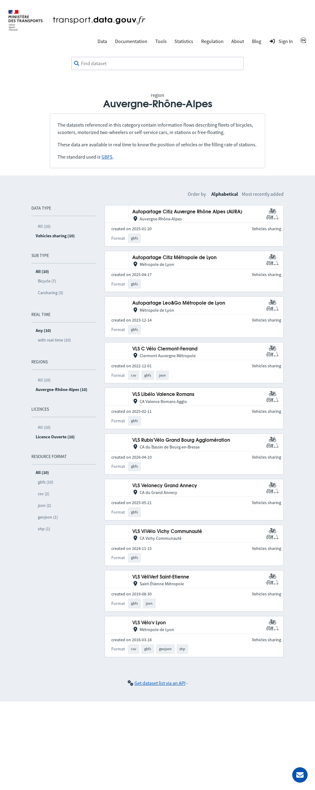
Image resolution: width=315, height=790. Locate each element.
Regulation (212, 41)
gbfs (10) (45, 482)
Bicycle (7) (47, 281)
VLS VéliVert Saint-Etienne (160, 577)
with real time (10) (54, 340)
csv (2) (43, 493)
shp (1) (44, 528)
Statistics (183, 41)
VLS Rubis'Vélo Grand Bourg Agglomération (181, 440)
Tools (161, 41)
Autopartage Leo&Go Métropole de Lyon (178, 303)
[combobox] (157, 63)
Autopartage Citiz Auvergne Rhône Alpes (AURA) (187, 212)
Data (102, 41)
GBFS (107, 157)
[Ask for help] (300, 775)
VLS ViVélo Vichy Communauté (167, 531)
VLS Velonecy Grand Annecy (164, 486)
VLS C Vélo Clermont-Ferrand (164, 349)
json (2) (44, 505)
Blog (256, 41)
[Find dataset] (157, 63)
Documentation (131, 41)
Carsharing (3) (50, 292)
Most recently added (263, 194)
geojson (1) (48, 517)
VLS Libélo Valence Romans (163, 394)
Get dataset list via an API (159, 683)
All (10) (44, 226)
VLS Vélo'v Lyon (149, 623)
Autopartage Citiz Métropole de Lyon (174, 257)
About (237, 41)
